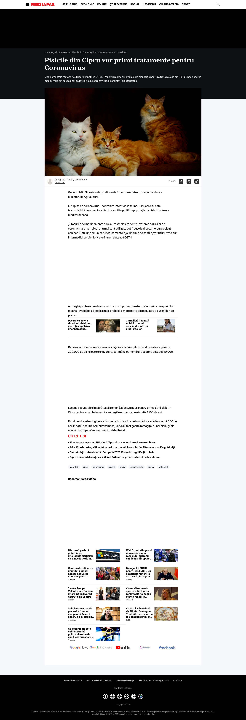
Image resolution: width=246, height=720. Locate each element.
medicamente (136, 467)
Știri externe (118, 4)
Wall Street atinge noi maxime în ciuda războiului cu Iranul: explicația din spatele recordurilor (139, 554)
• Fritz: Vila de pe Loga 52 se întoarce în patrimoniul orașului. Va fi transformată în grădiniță (121, 447)
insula (122, 467)
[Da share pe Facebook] (181, 181)
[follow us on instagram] (145, 648)
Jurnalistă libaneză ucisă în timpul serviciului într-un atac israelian (137, 324)
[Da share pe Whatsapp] (196, 181)
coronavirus (98, 467)
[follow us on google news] (79, 648)
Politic (102, 4)
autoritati (74, 467)
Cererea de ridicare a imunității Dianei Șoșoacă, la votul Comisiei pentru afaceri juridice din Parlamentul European (80, 572)
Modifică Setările (123, 688)
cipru (85, 467)
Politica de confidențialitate (154, 681)
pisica (151, 467)
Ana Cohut (60, 182)
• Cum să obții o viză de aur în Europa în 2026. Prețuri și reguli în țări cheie (111, 452)
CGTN (128, 237)
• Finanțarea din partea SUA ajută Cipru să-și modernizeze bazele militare (111, 442)
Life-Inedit (149, 4)
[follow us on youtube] (123, 648)
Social (134, 4)
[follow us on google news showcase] (101, 648)
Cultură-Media (169, 4)
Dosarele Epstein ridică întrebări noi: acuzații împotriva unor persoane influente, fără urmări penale (81, 324)
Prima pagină (51, 52)
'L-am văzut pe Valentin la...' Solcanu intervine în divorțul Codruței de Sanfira (81, 592)
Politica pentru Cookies (98, 681)
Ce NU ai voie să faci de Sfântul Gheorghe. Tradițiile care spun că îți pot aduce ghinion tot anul (139, 612)
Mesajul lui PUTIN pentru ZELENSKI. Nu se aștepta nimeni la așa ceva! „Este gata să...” (138, 572)
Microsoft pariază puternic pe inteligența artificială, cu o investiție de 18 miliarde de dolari (81, 554)
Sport (186, 4)
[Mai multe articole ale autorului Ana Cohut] (50, 181)
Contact (177, 681)
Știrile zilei (70, 4)
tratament (163, 467)
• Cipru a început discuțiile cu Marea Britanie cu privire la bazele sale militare (114, 457)
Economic (87, 4)
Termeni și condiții (124, 681)
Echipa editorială (73, 681)
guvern (112, 467)
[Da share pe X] (189, 181)
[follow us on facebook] (167, 648)
